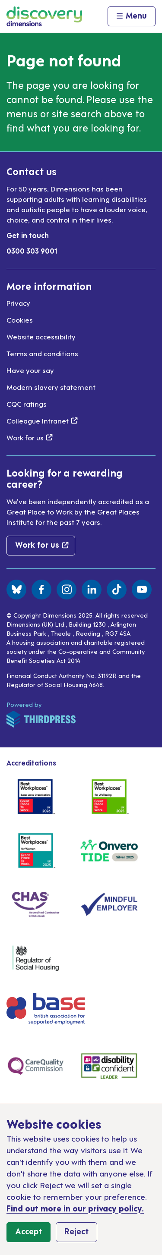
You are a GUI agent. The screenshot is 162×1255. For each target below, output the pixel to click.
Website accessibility (41, 336)
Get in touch (27, 235)
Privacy (18, 302)
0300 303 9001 (31, 250)
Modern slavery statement (50, 386)
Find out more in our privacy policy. (75, 1208)
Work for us (29, 437)
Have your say (30, 370)
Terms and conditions (42, 353)
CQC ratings (26, 403)
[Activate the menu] (132, 16)
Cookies (19, 319)
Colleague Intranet (42, 420)
